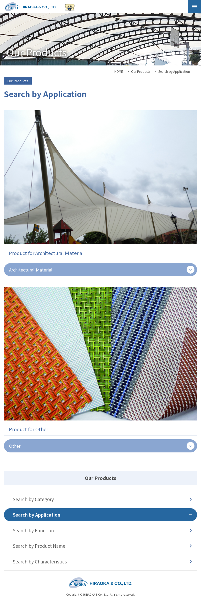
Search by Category (33, 499)
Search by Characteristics (40, 561)
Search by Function (33, 530)
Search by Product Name (39, 545)
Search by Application (36, 514)
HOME (118, 71)
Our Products (140, 71)
